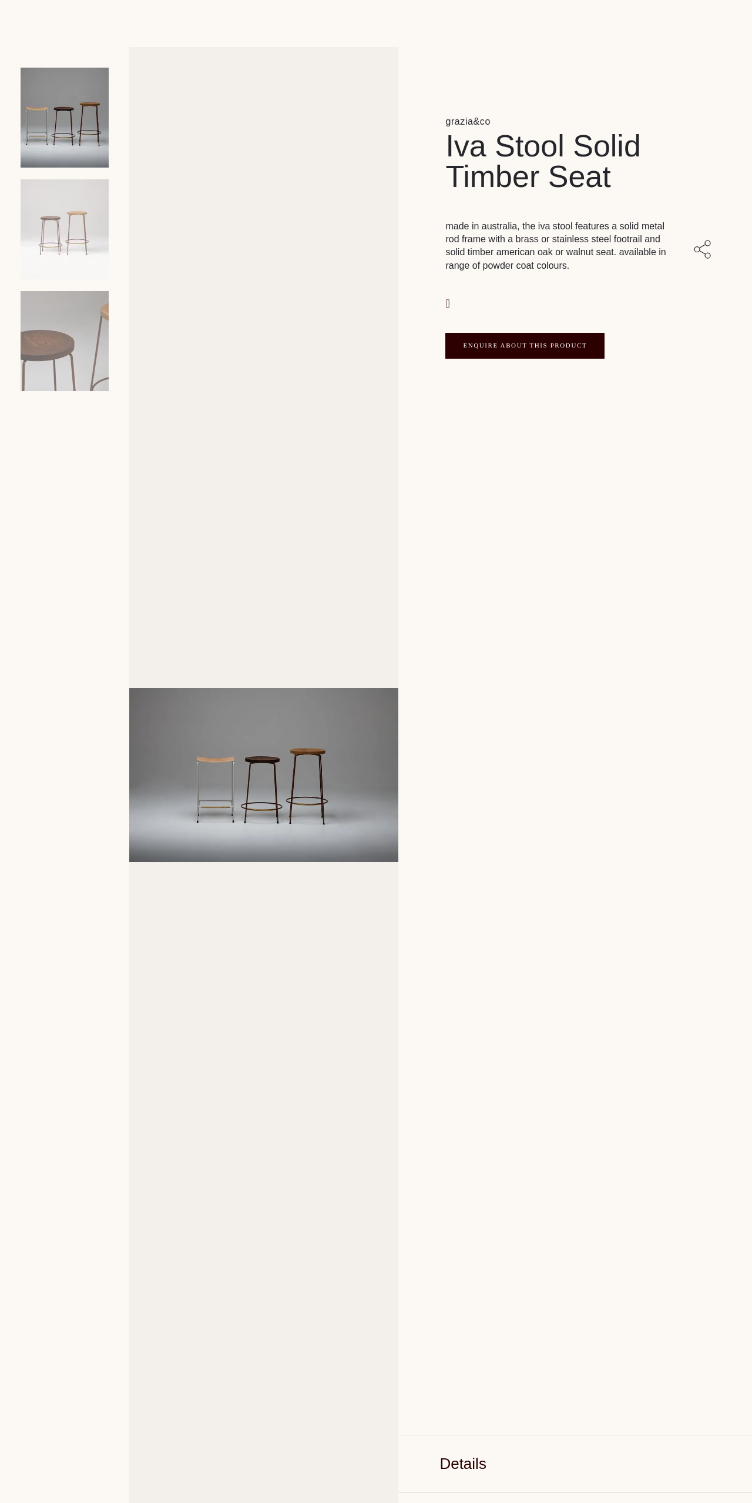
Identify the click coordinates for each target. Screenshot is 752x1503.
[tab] (575, 1463)
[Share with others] (704, 250)
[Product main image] (65, 118)
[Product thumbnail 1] (65, 229)
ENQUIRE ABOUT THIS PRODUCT (525, 345)
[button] (448, 302)
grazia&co (468, 121)
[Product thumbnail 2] (65, 341)
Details (462, 1463)
